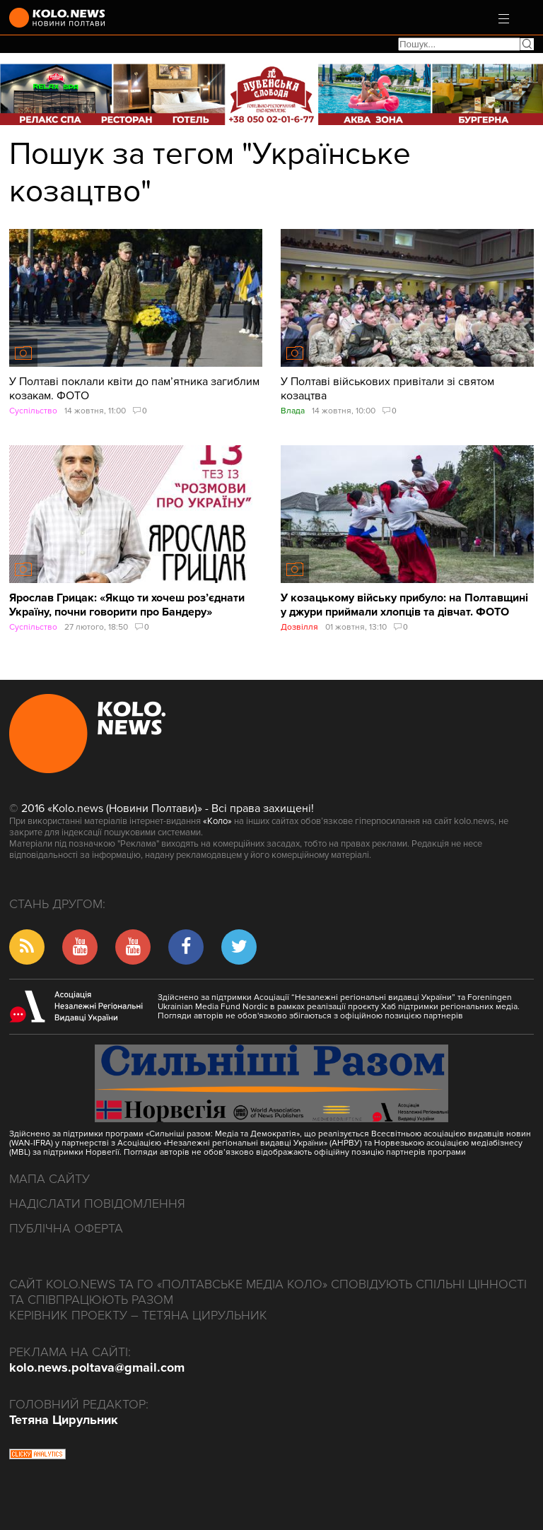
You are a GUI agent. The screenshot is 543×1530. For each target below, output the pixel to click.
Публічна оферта (66, 1228)
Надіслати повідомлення (97, 1203)
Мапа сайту (49, 1179)
